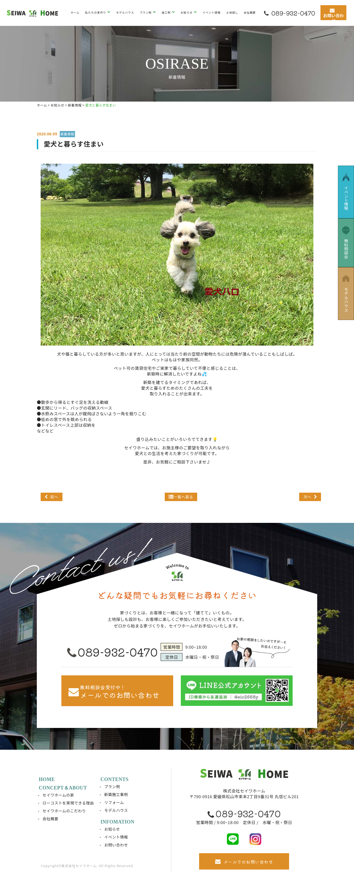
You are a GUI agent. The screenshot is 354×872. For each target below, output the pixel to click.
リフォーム (114, 802)
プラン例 (146, 12)
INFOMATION (118, 821)
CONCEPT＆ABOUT (63, 787)
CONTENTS (115, 779)
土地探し (232, 12)
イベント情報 (212, 12)
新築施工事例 (116, 794)
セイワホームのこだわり (64, 811)
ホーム (75, 12)
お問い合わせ (116, 845)
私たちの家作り (96, 12)
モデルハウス (125, 12)
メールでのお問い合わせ (244, 861)
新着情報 (67, 134)
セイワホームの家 (58, 795)
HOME (47, 779)
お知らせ (187, 12)
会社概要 (250, 12)
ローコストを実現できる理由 (68, 803)
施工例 (167, 12)
